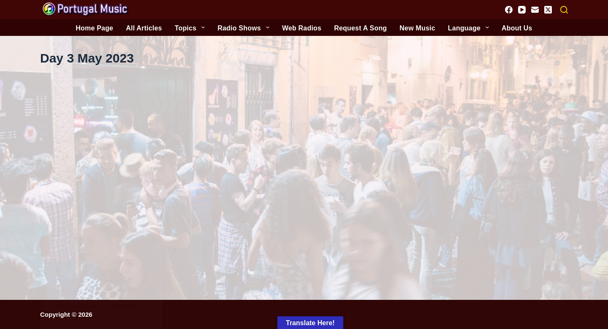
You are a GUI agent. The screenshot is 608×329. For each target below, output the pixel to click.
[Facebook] (509, 10)
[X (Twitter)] (548, 10)
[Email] (535, 10)
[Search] (564, 10)
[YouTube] (522, 10)
